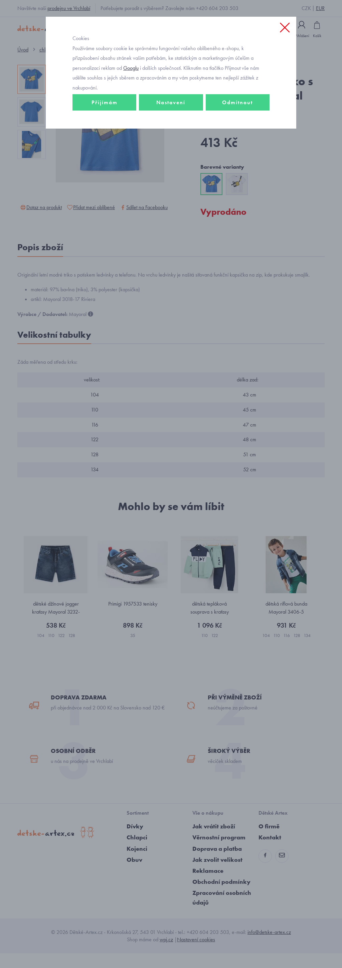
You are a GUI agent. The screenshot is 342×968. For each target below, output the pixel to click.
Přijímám (105, 119)
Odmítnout (237, 119)
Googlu (131, 84)
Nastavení (170, 119)
